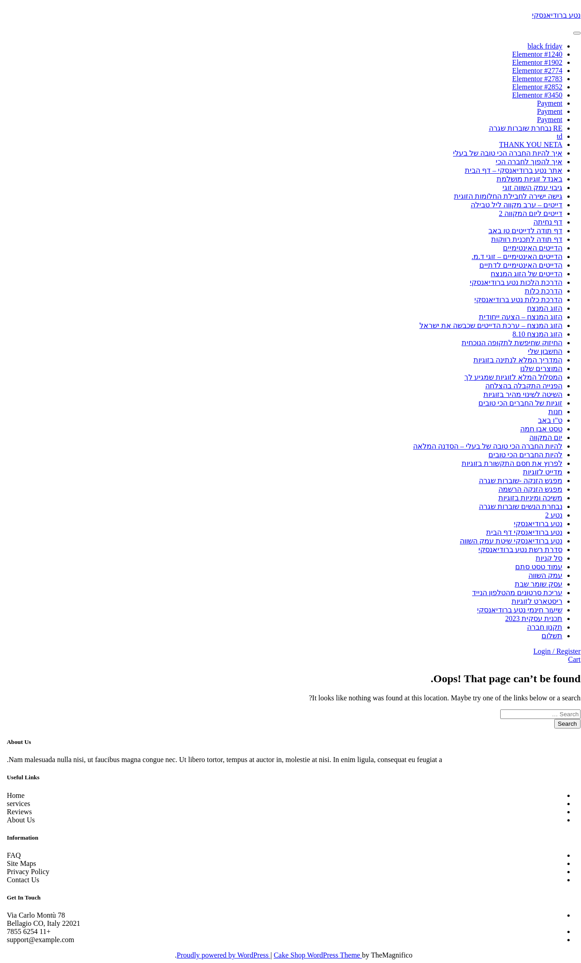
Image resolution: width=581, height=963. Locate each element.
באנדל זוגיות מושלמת (526, 179)
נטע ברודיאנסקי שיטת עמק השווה (508, 541)
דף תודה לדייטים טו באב (522, 231)
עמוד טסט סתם (535, 567)
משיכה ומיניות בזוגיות (527, 498)
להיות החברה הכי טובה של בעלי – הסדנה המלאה (484, 446)
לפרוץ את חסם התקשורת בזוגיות (508, 463)
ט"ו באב (547, 420)
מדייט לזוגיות (539, 472)
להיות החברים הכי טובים (522, 455)
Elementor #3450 (534, 95)
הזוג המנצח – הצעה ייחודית (517, 317)
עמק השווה (542, 575)
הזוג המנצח (541, 308)
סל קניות (545, 558)
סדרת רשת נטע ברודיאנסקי (517, 549)
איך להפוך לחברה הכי (525, 162)
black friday (541, 46)
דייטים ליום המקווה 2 (527, 213)
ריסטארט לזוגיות (533, 601)
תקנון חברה (541, 627)
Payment (546, 103)
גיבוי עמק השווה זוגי (529, 187)
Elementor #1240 (534, 54)
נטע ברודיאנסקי (553, 15)
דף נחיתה (544, 222)
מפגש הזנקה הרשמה (527, 489)
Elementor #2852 (534, 87)
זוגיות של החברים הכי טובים (517, 403)
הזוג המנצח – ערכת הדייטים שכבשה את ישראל (487, 325)
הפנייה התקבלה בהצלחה (520, 386)
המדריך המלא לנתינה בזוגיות (514, 360)
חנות (552, 412)
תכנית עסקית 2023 (530, 618)
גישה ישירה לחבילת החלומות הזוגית (505, 196)
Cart (571, 659)
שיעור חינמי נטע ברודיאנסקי (516, 610)
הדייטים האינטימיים (529, 248)
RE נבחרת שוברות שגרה (522, 128)
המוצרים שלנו (538, 368)
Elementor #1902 (534, 62)
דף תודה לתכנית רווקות (523, 239)
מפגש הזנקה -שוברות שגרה (517, 480)
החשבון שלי (542, 351)
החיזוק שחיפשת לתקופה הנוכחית (508, 343)
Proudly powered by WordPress (220, 955)
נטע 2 (550, 515)
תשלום (548, 636)
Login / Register (553, 651)
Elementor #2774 (534, 70)
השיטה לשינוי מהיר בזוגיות (519, 394)
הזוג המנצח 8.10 (534, 334)
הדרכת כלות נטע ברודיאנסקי (515, 299)
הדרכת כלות (540, 291)
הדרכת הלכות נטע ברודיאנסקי (513, 282)
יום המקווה (542, 437)
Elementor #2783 (534, 79)
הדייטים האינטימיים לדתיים (517, 265)
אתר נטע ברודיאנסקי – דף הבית (510, 170)
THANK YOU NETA (527, 144)
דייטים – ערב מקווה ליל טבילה (513, 205)
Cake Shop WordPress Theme (315, 955)
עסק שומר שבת (535, 584)
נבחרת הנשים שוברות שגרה (517, 506)
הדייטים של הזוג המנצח (523, 274)
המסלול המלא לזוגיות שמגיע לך (510, 377)
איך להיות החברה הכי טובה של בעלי (504, 153)
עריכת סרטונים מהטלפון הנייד (514, 592)
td (556, 136)
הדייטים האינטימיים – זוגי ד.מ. (513, 256)
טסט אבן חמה (538, 429)
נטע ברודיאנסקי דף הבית (521, 532)
